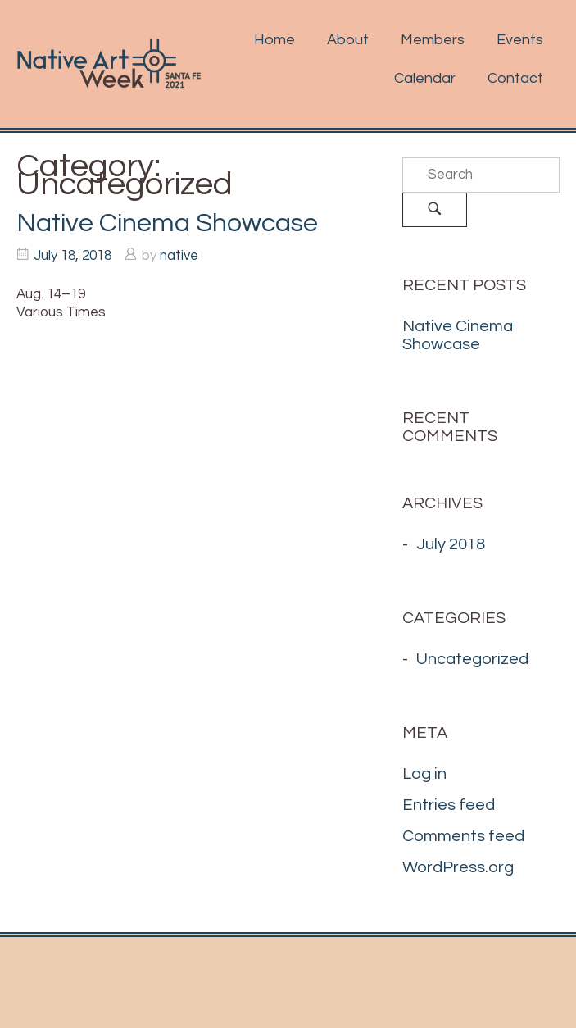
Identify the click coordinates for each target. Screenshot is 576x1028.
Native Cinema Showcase (167, 223)
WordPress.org (458, 867)
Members (433, 40)
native (179, 255)
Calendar (425, 78)
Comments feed (463, 836)
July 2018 (450, 544)
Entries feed (448, 805)
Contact (515, 78)
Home (274, 40)
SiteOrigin (424, 982)
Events (520, 40)
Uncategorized (472, 659)
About (348, 40)
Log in (424, 774)
